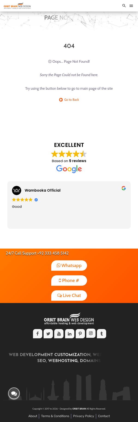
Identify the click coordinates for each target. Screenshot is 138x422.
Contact (104, 416)
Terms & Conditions (55, 416)
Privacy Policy (83, 416)
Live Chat (69, 295)
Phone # (69, 280)
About (32, 416)
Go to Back (69, 100)
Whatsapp (69, 265)
